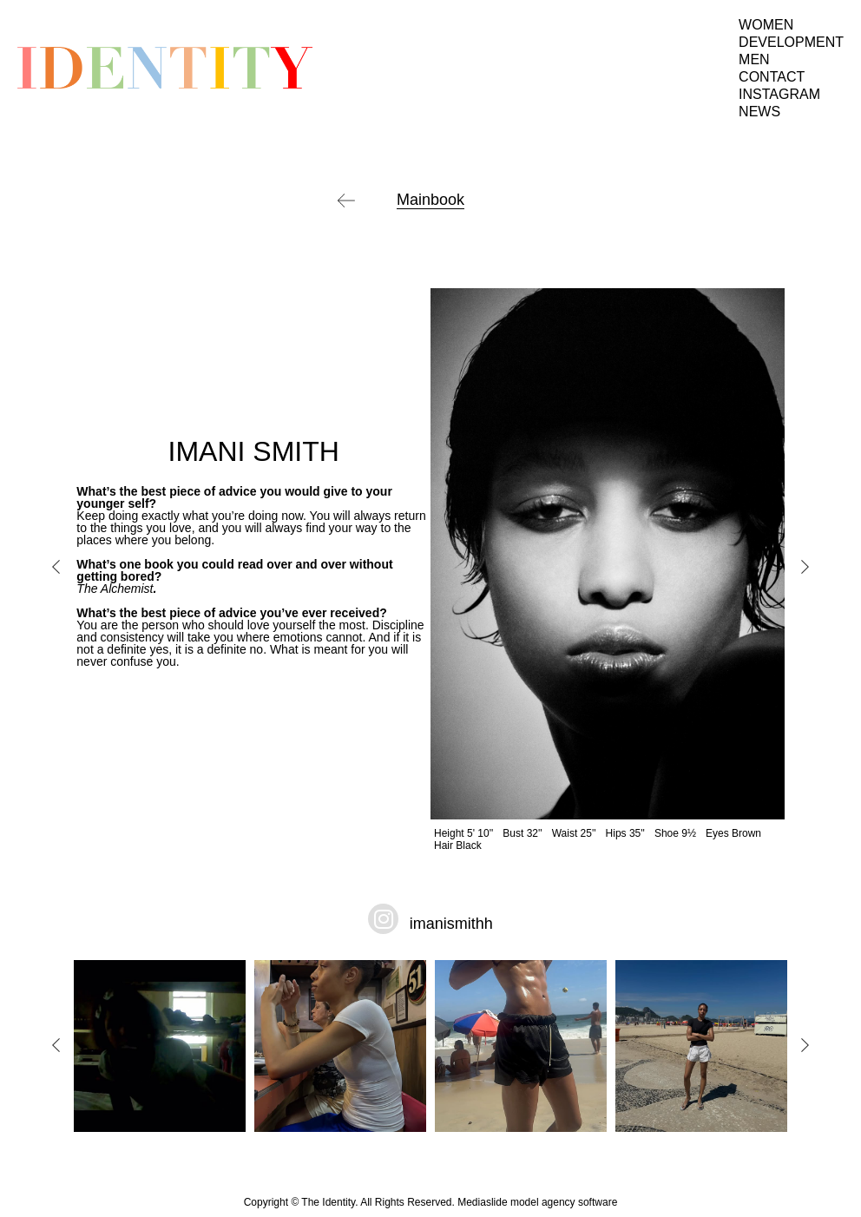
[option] (430, 570)
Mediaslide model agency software (537, 1202)
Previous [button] (56, 567)
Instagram (779, 94)
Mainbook (430, 199)
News (759, 111)
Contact (772, 76)
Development (791, 42)
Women (766, 24)
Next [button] (804, 567)
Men (754, 59)
